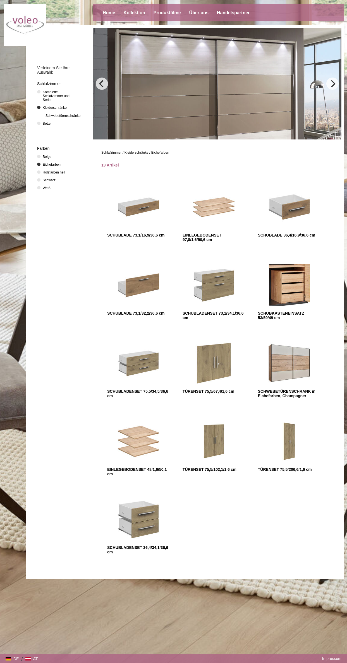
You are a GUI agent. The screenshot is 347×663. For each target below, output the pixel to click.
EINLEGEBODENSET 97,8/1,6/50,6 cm (202, 237)
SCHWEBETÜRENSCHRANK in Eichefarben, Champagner (286, 393)
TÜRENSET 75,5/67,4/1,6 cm (208, 391)
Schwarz (49, 180)
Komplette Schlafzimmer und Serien (56, 96)
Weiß (47, 188)
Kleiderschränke (137, 153)
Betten (47, 124)
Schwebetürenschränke (63, 116)
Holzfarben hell (54, 172)
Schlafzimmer (111, 153)
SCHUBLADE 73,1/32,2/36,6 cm (135, 313)
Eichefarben (160, 153)
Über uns (199, 12)
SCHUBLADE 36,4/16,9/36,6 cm (286, 235)
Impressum (331, 658)
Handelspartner (233, 12)
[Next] (332, 84)
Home (109, 12)
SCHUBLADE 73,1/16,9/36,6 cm (135, 235)
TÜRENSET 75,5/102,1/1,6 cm (209, 469)
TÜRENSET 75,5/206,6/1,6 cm (285, 469)
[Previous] (102, 84)
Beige (47, 157)
